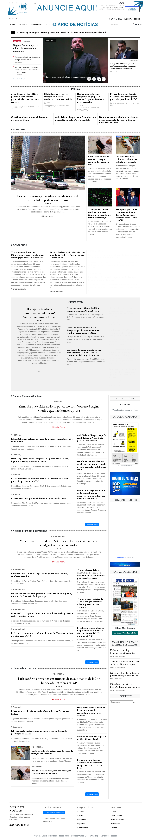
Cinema (80, 812)
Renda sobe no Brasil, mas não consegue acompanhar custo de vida (51, 772)
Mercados (115, 824)
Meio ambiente (117, 820)
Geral (113, 812)
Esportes (81, 824)
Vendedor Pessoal (109, 836)
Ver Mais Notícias (92, 794)
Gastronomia (82, 828)
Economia (81, 820)
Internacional (116, 816)
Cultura (80, 816)
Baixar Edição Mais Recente (54, 812)
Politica (114, 828)
